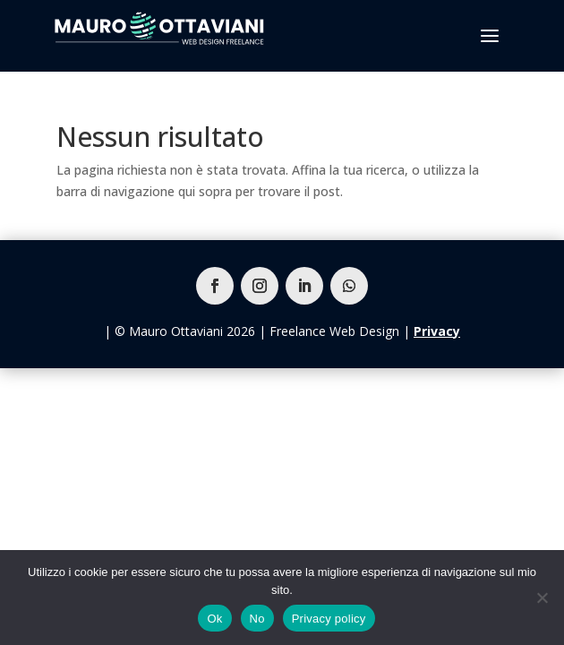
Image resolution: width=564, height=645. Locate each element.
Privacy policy (329, 618)
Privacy (437, 331)
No (257, 618)
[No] (542, 597)
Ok (214, 618)
